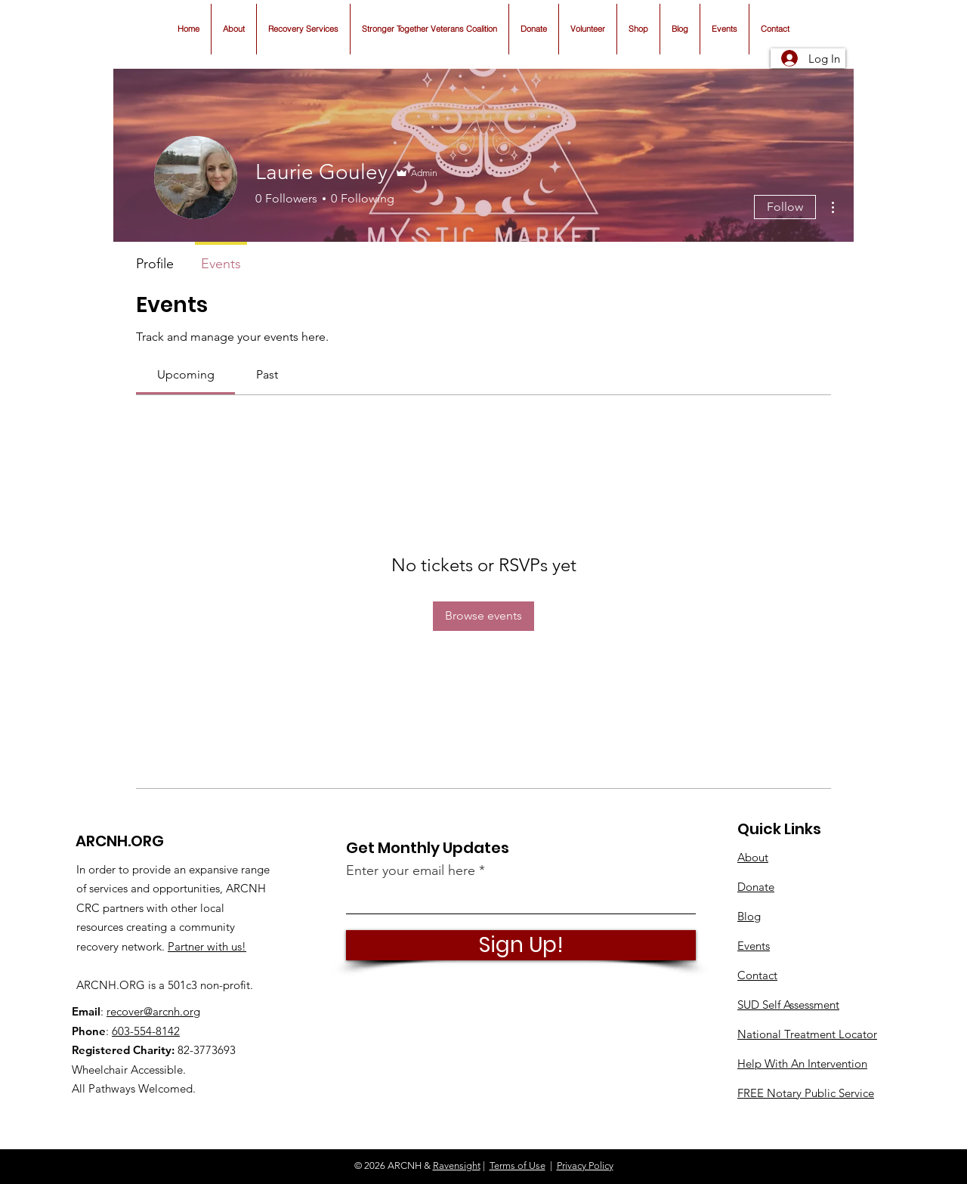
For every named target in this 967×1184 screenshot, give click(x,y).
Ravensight (456, 1165)
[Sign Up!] (521, 945)
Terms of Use (517, 1165)
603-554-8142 (146, 1031)
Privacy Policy (585, 1165)
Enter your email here (410, 870)
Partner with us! (207, 946)
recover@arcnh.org (153, 1011)
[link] (186, 374)
